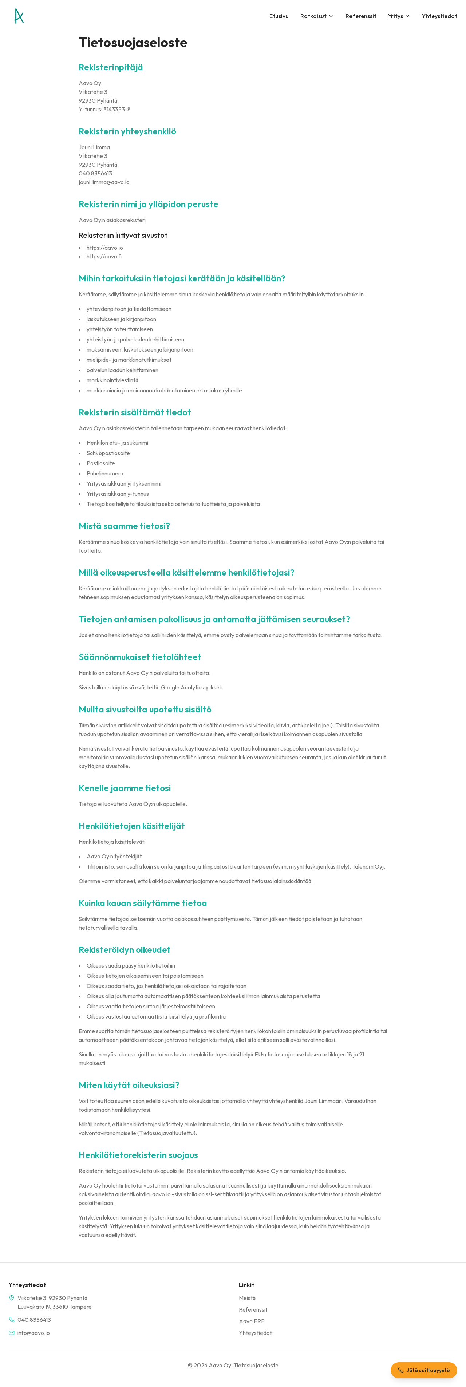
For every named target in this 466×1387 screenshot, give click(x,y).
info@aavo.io (33, 1332)
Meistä (247, 1297)
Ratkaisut (317, 16)
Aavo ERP (252, 1321)
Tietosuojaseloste (256, 1365)
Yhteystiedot (439, 16)
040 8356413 (34, 1319)
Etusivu (279, 16)
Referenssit (360, 16)
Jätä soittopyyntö (424, 1370)
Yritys (399, 16)
